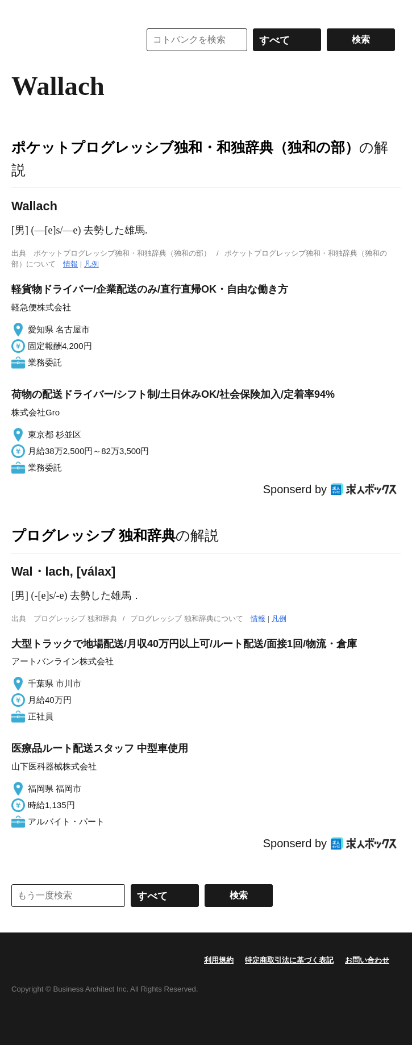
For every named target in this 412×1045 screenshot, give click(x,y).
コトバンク (67, 39)
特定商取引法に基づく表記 (289, 960)
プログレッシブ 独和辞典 (93, 535)
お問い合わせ (367, 960)
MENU (22, 11)
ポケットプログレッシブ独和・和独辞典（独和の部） (185, 147)
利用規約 (219, 960)
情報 (70, 264)
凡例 (91, 264)
